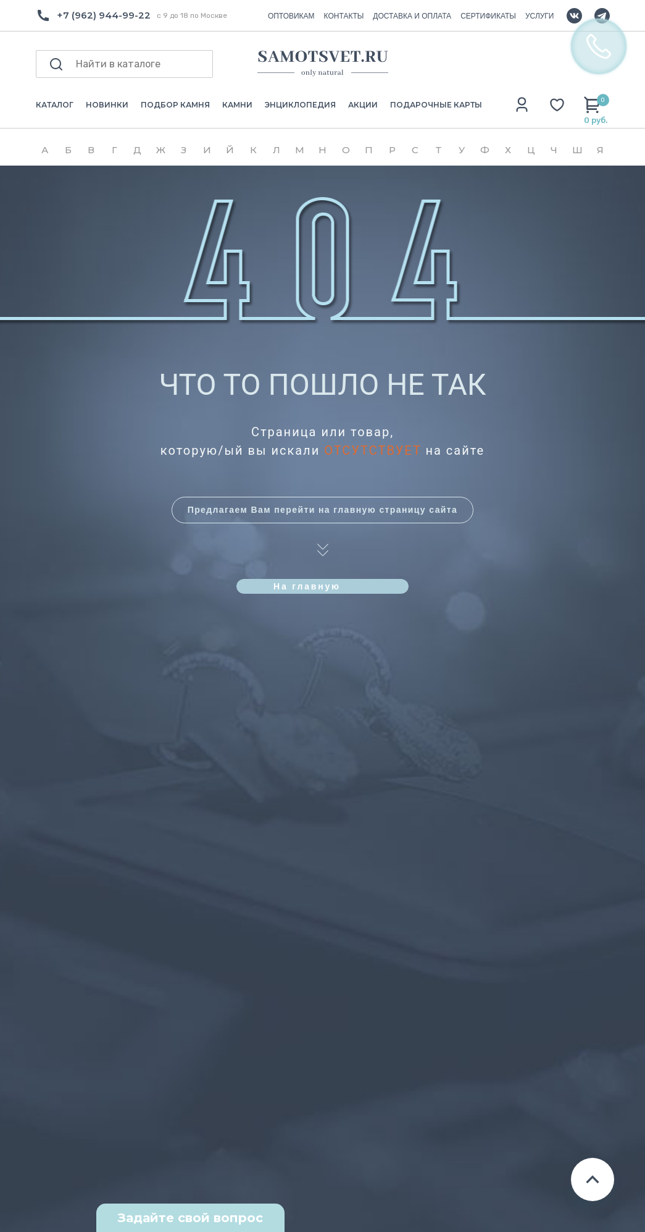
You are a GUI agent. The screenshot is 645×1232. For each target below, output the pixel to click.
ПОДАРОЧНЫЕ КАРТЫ (436, 104)
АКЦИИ (363, 104)
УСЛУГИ (539, 16)
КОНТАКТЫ (344, 16)
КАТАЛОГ (54, 104)
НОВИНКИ (107, 104)
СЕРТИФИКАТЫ (488, 16)
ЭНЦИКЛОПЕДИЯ (300, 104)
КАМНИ (237, 104)
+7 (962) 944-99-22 (104, 15)
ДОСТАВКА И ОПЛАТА (412, 16)
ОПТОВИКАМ (291, 16)
